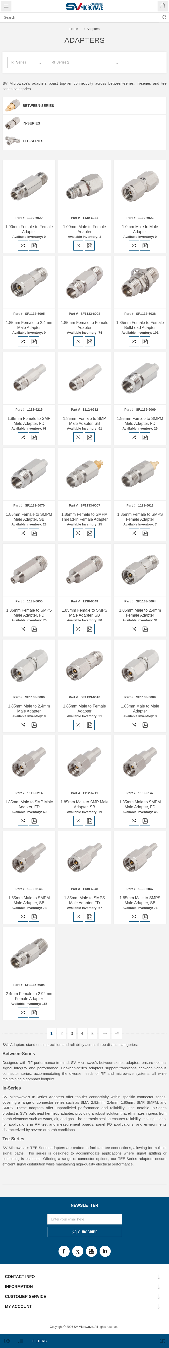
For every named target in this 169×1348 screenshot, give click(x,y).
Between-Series (38, 106)
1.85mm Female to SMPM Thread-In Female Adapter (84, 516)
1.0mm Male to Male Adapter (140, 229)
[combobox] (79, 17)
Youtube (91, 1251)
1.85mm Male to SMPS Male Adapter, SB (140, 900)
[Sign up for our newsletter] (84, 1219)
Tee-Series (33, 141)
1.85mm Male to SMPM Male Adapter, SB (29, 900)
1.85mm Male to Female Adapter (84, 708)
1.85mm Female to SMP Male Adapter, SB (84, 421)
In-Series (31, 123)
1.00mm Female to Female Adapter (29, 229)
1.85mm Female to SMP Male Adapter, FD (29, 421)
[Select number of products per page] (7, 1341)
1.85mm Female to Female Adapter (84, 325)
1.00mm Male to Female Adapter (84, 229)
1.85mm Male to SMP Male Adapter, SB (84, 804)
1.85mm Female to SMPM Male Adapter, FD (140, 421)
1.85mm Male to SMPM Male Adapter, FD (140, 804)
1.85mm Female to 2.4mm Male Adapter (29, 325)
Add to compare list (23, 246)
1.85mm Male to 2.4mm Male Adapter (29, 708)
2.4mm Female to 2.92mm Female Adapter (29, 996)
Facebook (64, 1251)
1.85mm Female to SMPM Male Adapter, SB (29, 516)
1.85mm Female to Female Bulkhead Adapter (140, 325)
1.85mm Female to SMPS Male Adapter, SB (84, 612)
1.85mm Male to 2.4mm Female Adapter (140, 612)
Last (117, 1033)
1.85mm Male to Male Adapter (140, 708)
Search (164, 17)
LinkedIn (105, 1251)
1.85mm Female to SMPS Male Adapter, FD (29, 612)
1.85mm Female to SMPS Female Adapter (140, 516)
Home (73, 29)
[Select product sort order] (20, 1341)
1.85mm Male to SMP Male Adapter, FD (29, 804)
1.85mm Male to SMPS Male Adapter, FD (84, 900)
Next (105, 1033)
